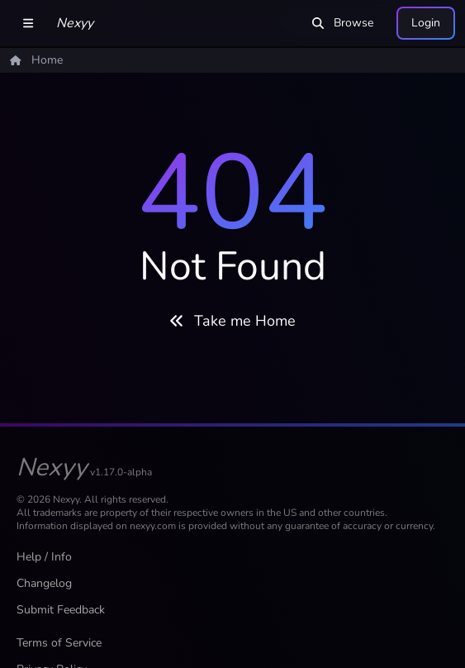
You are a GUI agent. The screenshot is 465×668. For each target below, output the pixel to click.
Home (36, 60)
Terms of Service (59, 643)
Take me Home (232, 321)
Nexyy (74, 23)
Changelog (44, 583)
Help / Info (44, 557)
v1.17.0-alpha (121, 472)
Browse (342, 23)
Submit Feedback (61, 610)
